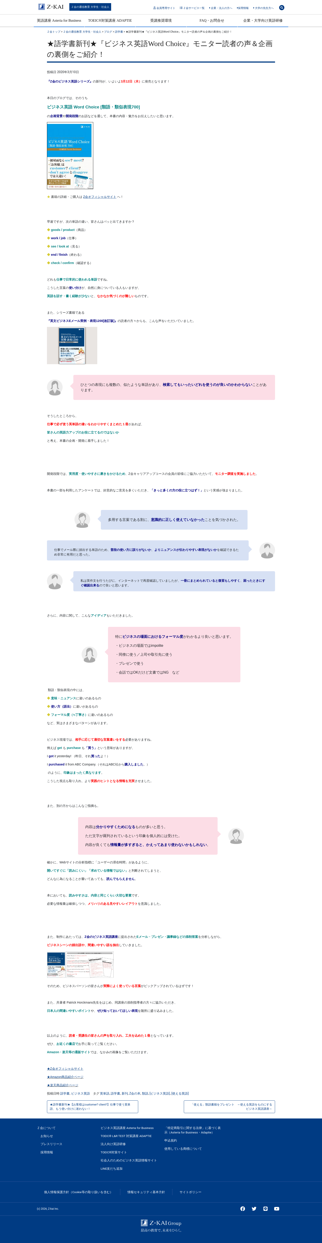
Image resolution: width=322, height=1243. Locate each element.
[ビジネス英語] (160, 1093)
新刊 (125, 1093)
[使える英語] (180, 1093)
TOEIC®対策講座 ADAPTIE (110, 20)
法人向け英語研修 (113, 1144)
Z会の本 (134, 1093)
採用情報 (243, 8)
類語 (145, 1093)
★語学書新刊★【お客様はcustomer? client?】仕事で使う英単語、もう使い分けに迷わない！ (90, 1106)
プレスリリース (51, 1144)
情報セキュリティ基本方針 (146, 1192)
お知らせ (46, 1136)
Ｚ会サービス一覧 (192, 8)
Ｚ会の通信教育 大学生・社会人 (90, 6)
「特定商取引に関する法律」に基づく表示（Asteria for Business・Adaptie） (192, 1130)
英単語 (104, 1093)
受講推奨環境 (161, 20)
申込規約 (170, 1140)
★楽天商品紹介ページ (62, 1085)
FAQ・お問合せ (212, 20)
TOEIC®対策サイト (114, 1152)
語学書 (65, 1093)
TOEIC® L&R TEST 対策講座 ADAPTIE (126, 1136)
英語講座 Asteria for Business (59, 20)
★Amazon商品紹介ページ (65, 1077)
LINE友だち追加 (112, 1168)
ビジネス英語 (80, 1093)
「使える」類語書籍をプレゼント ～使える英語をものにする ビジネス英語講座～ (233, 1106)
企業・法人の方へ (220, 8)
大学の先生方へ (263, 8)
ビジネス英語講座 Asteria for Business (127, 1128)
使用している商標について (183, 1148)
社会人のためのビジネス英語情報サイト (129, 1160)
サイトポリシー (190, 1192)
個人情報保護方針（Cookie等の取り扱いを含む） (78, 1192)
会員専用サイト (164, 8)
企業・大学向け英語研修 (263, 20)
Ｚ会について (46, 1128)
